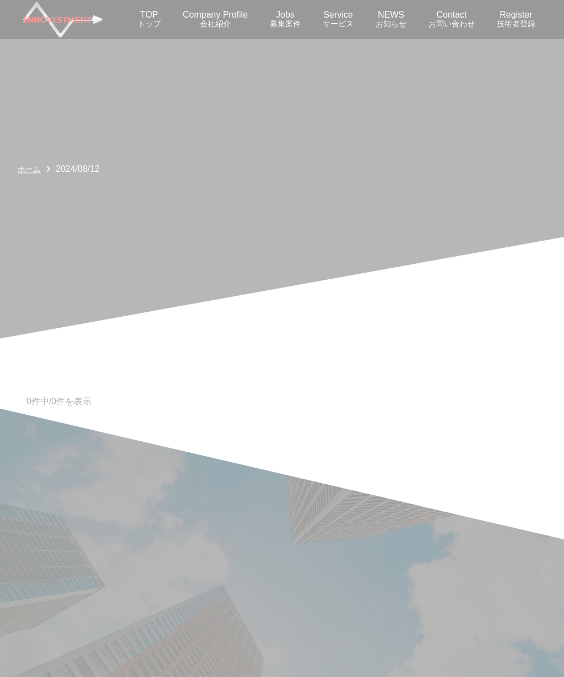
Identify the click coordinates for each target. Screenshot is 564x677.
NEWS (391, 19)
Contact (452, 19)
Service (338, 19)
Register (516, 19)
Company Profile (215, 19)
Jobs (285, 19)
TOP (149, 19)
